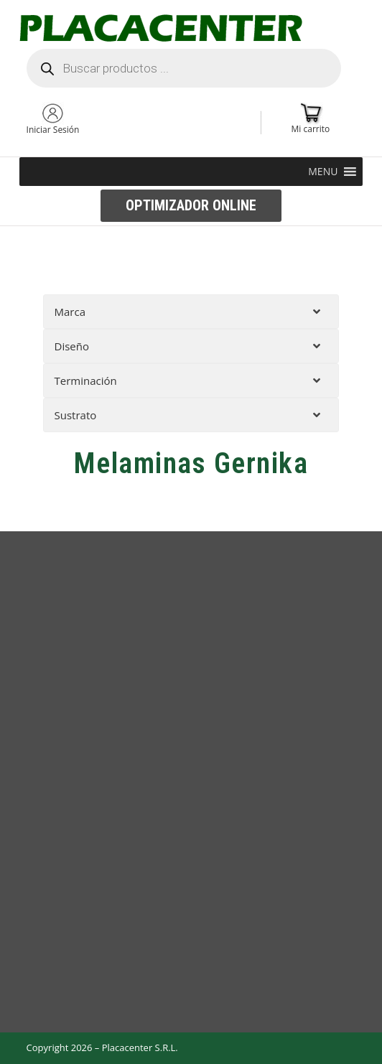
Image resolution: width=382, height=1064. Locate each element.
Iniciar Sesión (53, 129)
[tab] (191, 311)
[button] (322, 171)
